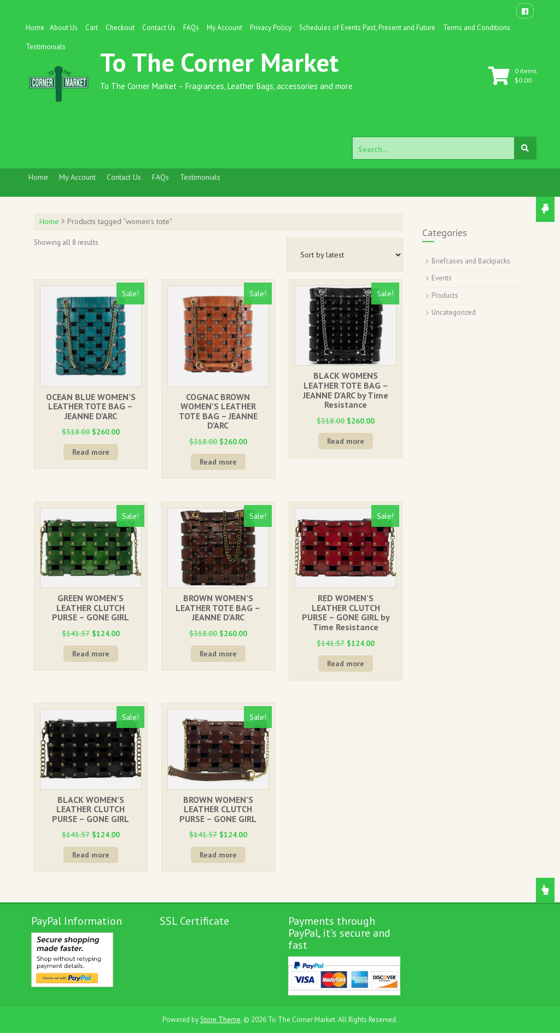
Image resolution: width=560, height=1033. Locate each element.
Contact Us (159, 27)
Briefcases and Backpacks (470, 261)
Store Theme (220, 1019)
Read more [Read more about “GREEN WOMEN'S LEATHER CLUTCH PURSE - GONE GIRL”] (90, 654)
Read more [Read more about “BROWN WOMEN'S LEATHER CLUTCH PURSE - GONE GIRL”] (218, 855)
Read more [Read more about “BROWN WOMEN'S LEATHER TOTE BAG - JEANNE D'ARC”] (218, 654)
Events (441, 278)
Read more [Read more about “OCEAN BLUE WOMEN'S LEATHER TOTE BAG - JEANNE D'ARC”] (90, 452)
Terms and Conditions (476, 27)
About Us (64, 27)
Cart (91, 27)
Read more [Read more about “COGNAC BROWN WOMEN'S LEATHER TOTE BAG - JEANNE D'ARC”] (218, 462)
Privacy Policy (270, 27)
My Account (224, 27)
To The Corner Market (219, 62)
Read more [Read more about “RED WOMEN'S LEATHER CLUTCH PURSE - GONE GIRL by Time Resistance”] (345, 663)
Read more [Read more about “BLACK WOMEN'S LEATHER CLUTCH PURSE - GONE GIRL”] (90, 855)
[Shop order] (345, 255)
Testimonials (46, 46)
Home (35, 27)
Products (444, 295)
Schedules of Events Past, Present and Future (367, 27)
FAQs (191, 27)
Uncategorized (453, 312)
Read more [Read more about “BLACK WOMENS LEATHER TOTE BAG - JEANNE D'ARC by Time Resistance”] (345, 441)
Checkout (120, 27)
